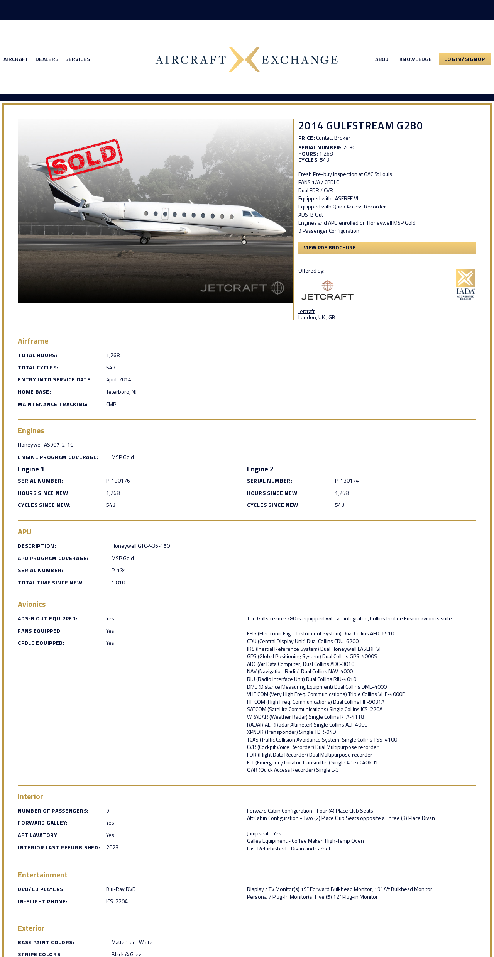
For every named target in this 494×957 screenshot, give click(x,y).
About (383, 60)
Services (77, 60)
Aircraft (16, 60)
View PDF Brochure (334, 249)
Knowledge (415, 60)
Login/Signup (464, 60)
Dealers (47, 60)
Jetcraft (311, 312)
